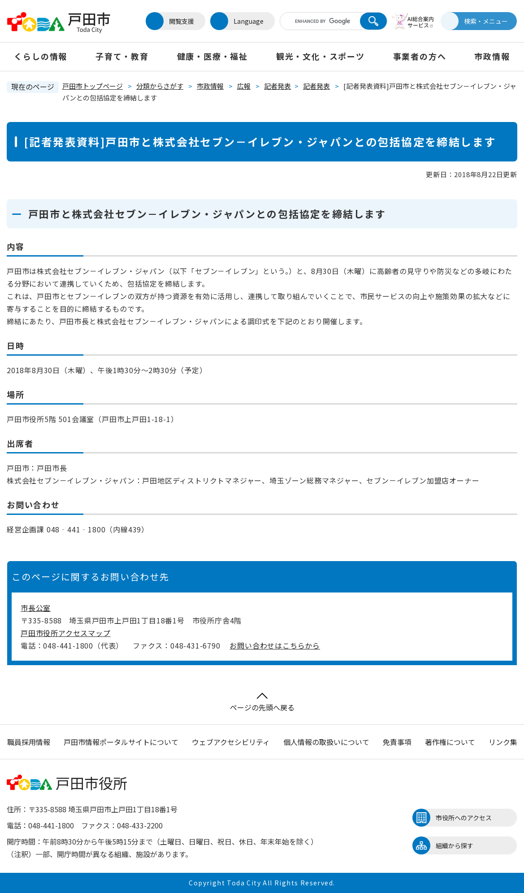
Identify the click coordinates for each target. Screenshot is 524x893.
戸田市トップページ (92, 86)
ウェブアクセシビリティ (231, 741)
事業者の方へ (419, 56)
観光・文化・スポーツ (320, 56)
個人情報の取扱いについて (326, 741)
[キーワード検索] (321, 21)
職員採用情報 (28, 741)
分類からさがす (159, 86)
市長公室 (36, 607)
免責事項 (397, 741)
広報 (244, 86)
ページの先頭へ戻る (262, 703)
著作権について (450, 741)
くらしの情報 (40, 56)
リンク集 (503, 741)
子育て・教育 (122, 56)
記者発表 (277, 86)
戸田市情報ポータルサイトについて (121, 741)
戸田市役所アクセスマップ (66, 632)
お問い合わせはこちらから (275, 645)
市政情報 (492, 56)
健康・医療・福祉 (212, 56)
